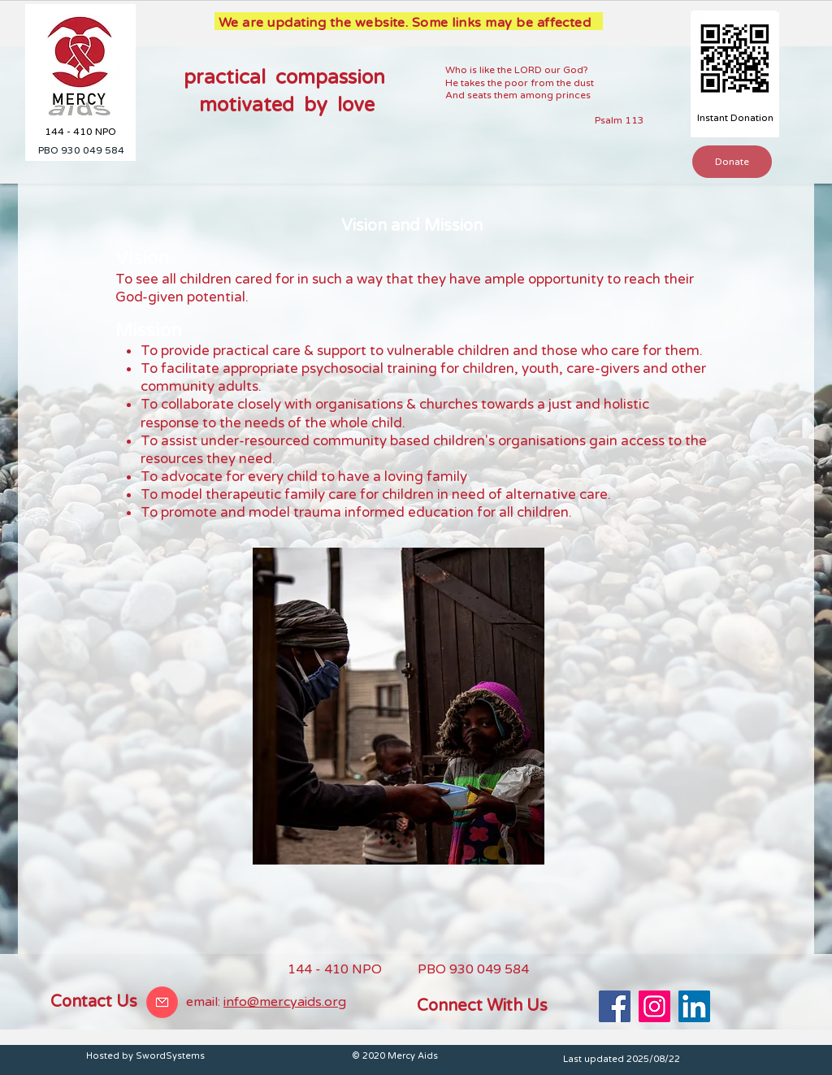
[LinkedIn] (694, 1006)
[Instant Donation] (735, 118)
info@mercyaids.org (284, 1002)
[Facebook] (614, 1006)
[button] (732, 161)
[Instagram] (654, 1006)
